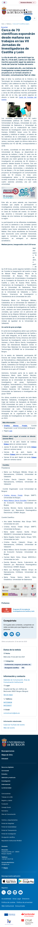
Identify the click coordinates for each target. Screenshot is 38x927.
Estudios (4, 774)
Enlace (6, 444)
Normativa (5, 811)
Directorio (25, 899)
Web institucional (8, 906)
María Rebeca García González (15, 500)
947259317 (8, 705)
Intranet (5, 759)
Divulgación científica (12, 667)
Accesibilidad (6, 899)
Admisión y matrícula (8, 777)
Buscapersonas (8, 751)
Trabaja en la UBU (7, 797)
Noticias (8, 24)
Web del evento (9, 728)
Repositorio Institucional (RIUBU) (12, 840)
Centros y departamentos (9, 820)
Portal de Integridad (8, 823)
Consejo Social (6, 807)
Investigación (6, 781)
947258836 (8, 702)
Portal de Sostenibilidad (9, 827)
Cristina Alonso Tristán (15, 426)
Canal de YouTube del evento (14, 725)
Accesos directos (26, 2)
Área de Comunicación (9, 814)
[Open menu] (34, 18)
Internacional (6, 784)
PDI (23, 667)
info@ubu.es (5, 864)
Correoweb (5, 770)
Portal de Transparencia (9, 830)
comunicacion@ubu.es (12, 713)
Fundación (5, 804)
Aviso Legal (17, 899)
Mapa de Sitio (7, 755)
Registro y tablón (7, 800)
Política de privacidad (24, 902)
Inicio (3, 24)
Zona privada (20, 906)
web (10, 431)
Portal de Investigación (9, 834)
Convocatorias (6, 793)
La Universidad (6, 788)
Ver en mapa (8, 695)
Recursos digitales (8, 767)
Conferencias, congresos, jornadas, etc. (18, 664)
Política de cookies (8, 902)
